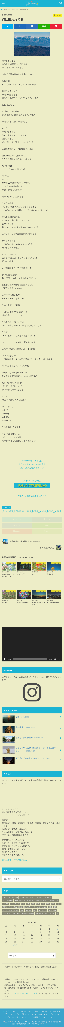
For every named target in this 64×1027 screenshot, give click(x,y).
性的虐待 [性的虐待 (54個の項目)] (27, 907)
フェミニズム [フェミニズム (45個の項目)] (15, 904)
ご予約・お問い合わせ (22, 1014)
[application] (32, 644)
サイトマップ (53, 1017)
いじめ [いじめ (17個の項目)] (5, 897)
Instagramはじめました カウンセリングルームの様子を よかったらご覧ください (32, 464)
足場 (16, 717)
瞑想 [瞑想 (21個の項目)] (35, 910)
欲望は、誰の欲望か (23, 738)
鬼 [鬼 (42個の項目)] (57, 913)
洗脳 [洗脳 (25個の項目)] (10, 910)
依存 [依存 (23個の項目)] (22, 904)
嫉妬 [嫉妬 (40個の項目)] (53, 904)
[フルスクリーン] (59, 659)
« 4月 (14, 945)
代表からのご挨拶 (12, 1017)
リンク (44, 1017)
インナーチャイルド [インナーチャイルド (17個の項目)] (26, 897)
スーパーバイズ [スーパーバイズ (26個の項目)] (53, 900)
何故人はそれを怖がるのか (27, 759)
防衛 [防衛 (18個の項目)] (46, 913)
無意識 (44, 511)
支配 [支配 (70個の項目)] (38, 907)
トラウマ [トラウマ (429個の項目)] (5, 904)
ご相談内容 (43, 1011)
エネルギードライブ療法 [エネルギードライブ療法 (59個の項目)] (43, 897)
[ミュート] (55, 659)
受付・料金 (9, 1014)
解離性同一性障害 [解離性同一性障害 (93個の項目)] (28, 913)
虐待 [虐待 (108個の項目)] (13, 913)
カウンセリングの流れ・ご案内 (24, 993)
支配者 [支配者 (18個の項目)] (44, 907)
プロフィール (54, 1014)
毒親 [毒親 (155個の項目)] (55, 907)
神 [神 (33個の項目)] (39, 910)
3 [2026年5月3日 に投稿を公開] (57, 929)
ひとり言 (7, 507)
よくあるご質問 (55, 1011)
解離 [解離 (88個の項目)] (18, 913)
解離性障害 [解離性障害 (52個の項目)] (39, 913)
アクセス (23, 1017)
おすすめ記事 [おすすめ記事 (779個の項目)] (13, 897)
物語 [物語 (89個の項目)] (22, 910)
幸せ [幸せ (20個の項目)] (10, 907)
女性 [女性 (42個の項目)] (47, 904)
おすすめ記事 (9, 511)
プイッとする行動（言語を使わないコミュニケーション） (30, 750)
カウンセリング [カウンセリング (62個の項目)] (20, 900)
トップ (6, 1011)
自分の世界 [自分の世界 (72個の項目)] (52, 910)
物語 (51, 511)
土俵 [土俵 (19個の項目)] (42, 904)
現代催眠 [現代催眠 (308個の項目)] (28, 910)
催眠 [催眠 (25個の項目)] (27, 904)
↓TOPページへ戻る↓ (32, 484)
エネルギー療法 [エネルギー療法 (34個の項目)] (8, 900)
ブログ (13, 1011)
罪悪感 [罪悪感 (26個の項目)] (44, 910)
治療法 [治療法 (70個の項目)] (5, 910)
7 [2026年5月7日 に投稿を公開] (32, 932)
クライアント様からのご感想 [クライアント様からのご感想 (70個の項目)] (36, 900)
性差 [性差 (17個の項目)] (20, 907)
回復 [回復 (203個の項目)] (37, 904)
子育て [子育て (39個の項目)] (5, 907)
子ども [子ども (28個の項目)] (58, 904)
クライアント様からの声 (40, 1014)
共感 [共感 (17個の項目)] (32, 904)
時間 (29, 511)
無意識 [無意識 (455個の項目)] (16, 910)
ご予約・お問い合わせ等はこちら (32, 496)
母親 (36, 511)
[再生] (5, 659)
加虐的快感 (20, 511)
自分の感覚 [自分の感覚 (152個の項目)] (6, 913)
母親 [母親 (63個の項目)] (50, 907)
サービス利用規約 (34, 1017)
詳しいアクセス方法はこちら (14, 860)
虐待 (58, 511)
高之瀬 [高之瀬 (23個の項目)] (52, 913)
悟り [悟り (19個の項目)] (33, 907)
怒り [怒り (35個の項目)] (15, 907)
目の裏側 (19, 728)
